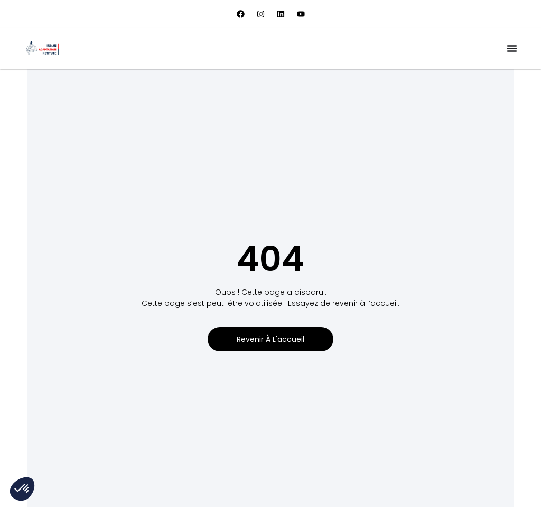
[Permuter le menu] (512, 48)
